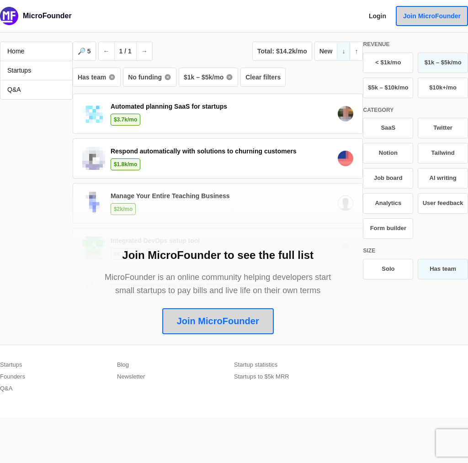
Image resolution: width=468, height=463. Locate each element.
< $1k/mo (388, 62)
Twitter (442, 127)
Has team (97, 77)
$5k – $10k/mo (388, 87)
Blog (123, 364)
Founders (12, 376)
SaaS (388, 127)
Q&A (6, 388)
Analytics (388, 203)
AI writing (443, 177)
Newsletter (131, 376)
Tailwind (443, 152)
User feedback (443, 203)
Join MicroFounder (432, 16)
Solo (388, 268)
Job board (388, 177)
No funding (149, 77)
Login (377, 16)
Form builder (388, 228)
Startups (11, 364)
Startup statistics (255, 364)
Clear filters (263, 77)
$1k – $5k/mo (208, 77)
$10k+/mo (443, 87)
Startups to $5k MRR (261, 376)
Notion (388, 152)
